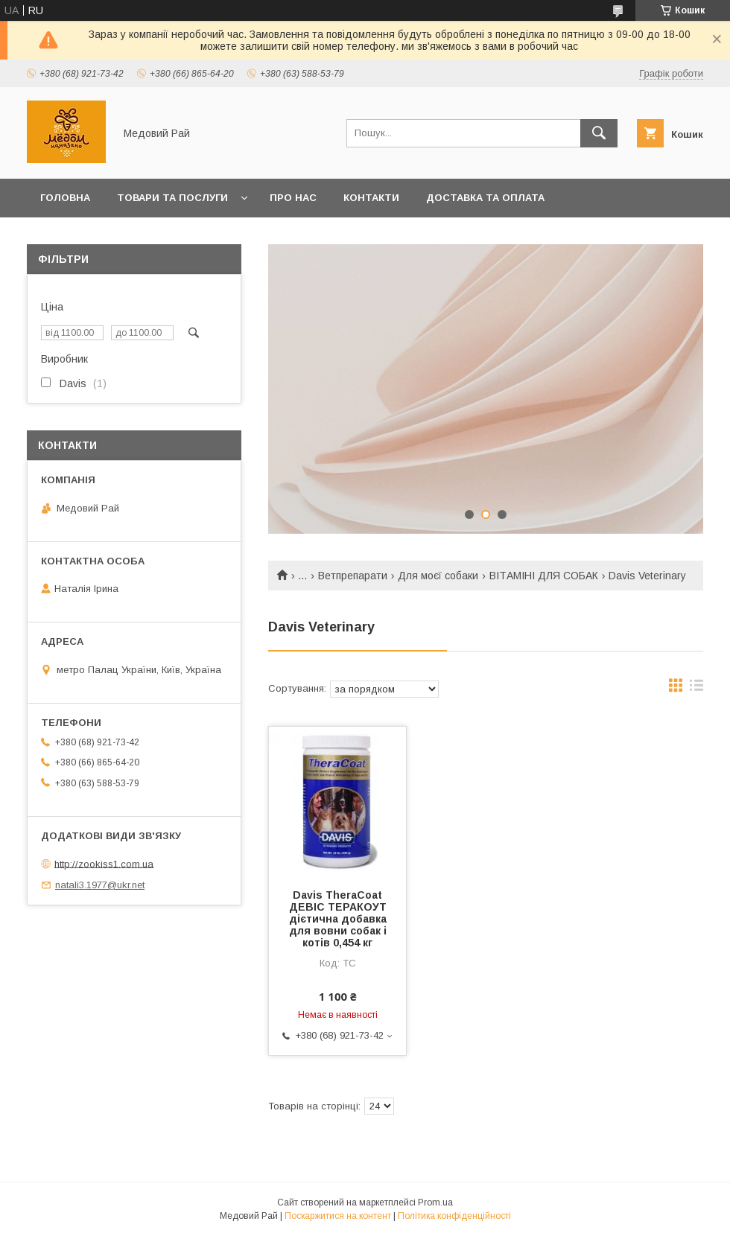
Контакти (371, 197)
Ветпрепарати (352, 576)
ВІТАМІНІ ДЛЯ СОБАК (543, 576)
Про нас (293, 197)
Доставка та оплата (485, 197)
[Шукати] (599, 133)
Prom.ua (435, 1202)
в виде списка (696, 688)
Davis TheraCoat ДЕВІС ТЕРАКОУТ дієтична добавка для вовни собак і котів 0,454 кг (338, 919)
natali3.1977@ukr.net (100, 885)
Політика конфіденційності (454, 1216)
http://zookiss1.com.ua (103, 863)
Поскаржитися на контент (338, 1216)
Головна (65, 197)
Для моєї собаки (438, 576)
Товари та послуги (172, 197)
